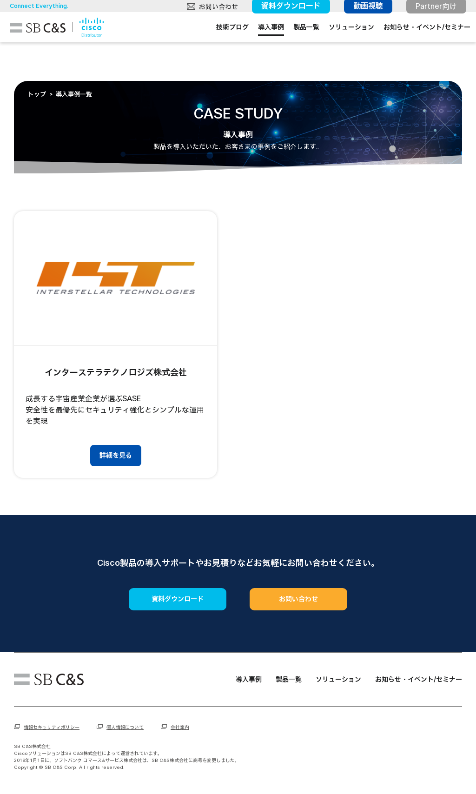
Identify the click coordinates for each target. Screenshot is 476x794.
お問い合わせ (214, 10)
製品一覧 (298, 44)
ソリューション (343, 44)
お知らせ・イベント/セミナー (418, 44)
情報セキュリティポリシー (51, 727)
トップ (37, 94)
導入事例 (263, 44)
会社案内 (180, 727)
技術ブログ (224, 44)
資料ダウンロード (287, 10)
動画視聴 (364, 10)
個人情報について (125, 727)
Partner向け (432, 10)
